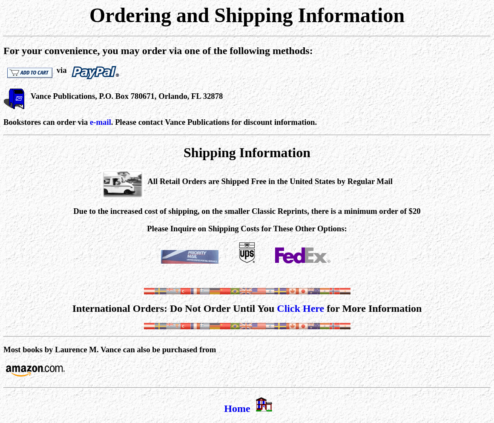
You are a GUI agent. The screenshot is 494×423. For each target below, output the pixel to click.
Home (237, 408)
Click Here (300, 308)
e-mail (100, 122)
